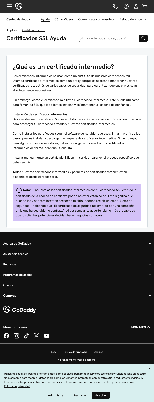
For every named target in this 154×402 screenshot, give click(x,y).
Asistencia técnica (15, 253)
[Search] (143, 38)
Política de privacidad (75, 352)
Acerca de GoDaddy (17, 243)
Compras (9, 295)
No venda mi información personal (77, 359)
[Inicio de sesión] (136, 6)
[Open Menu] (8, 6)
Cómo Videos (63, 19)
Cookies (98, 352)
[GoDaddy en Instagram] (16, 337)
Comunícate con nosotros (96, 19)
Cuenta (8, 285)
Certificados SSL (33, 30)
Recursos (9, 264)
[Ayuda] (126, 6)
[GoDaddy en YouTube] (46, 337)
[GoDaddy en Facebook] (6, 337)
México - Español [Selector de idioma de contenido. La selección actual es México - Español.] (17, 327)
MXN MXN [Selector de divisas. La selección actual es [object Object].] (141, 327)
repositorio (49, 176)
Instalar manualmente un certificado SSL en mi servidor (52, 157)
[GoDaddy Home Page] (19, 309)
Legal (54, 352)
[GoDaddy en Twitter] (36, 337)
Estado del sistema (133, 19)
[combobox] (108, 38)
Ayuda (45, 19)
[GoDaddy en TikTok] (26, 337)
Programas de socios (17, 274)
